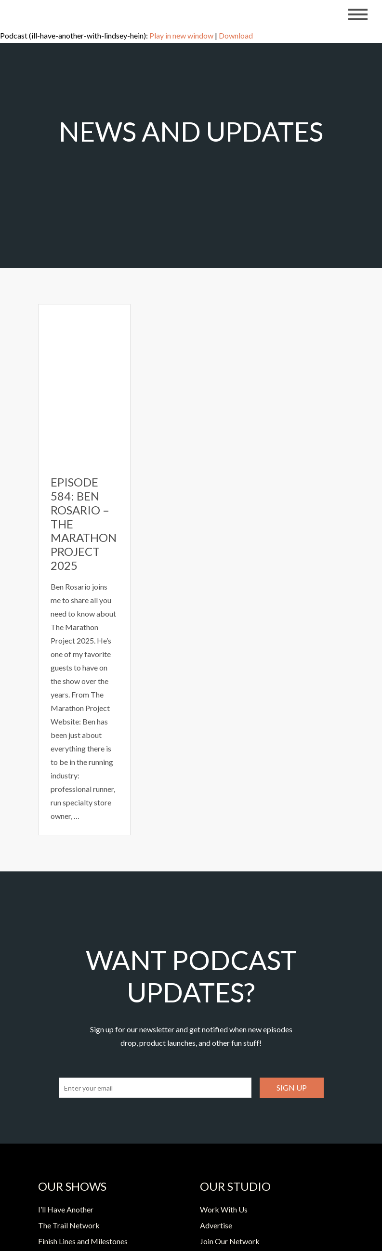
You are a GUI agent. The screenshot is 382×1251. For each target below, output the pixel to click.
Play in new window (181, 35)
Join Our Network (230, 1241)
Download (236, 35)
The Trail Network (69, 1225)
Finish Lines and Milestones (83, 1241)
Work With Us (224, 1209)
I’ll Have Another (65, 1209)
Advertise (216, 1225)
